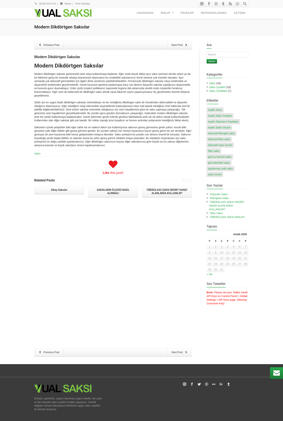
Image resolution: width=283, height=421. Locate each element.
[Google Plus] (221, 333)
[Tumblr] (223, 3)
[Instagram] (201, 3)
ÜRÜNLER (187, 12)
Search (211, 61)
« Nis (209, 274)
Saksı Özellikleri (218, 91)
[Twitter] (199, 333)
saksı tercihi (215, 174)
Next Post (180, 45)
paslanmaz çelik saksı (220, 168)
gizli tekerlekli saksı (219, 162)
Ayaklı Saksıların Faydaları (223, 121)
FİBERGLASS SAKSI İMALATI (227, 217)
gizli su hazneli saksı (219, 156)
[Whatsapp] (237, 3)
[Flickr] (214, 333)
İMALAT (167, 12)
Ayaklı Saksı (215, 109)
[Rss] (230, 3)
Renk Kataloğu (82, 3)
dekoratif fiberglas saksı (221, 133)
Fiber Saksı (216, 213)
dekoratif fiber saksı (219, 139)
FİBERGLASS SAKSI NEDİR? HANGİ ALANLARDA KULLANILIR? (226, 206)
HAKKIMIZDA (145, 12)
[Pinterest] (216, 3)
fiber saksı (214, 151)
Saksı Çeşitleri (217, 87)
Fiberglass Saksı (219, 198)
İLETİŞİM (239, 12)
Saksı (37, 153)
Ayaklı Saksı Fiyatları (220, 115)
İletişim (65, 3)
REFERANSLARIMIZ (214, 12)
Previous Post (48, 45)
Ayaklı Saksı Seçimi (219, 127)
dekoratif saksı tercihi (220, 145)
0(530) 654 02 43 (45, 3)
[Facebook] (209, 3)
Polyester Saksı (219, 194)
